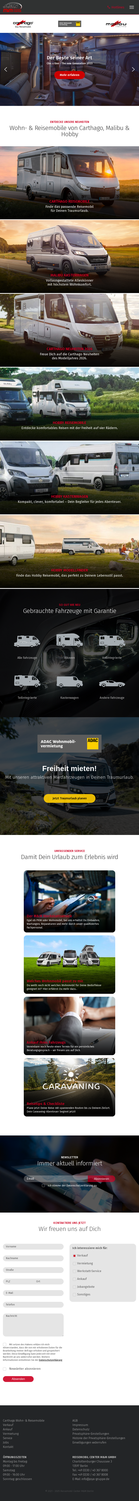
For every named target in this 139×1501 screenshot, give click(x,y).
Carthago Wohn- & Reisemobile (23, 1420)
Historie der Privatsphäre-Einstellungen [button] (98, 1438)
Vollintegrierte (112, 642)
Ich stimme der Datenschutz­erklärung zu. (72, 1185)
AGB (75, 1420)
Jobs (6, 1442)
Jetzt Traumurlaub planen (69, 798)
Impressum (80, 1425)
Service (7, 1438)
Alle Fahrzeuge (27, 642)
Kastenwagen (69, 682)
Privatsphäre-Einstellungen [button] (90, 1433)
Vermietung (10, 1433)
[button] (6, 69)
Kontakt (8, 1447)
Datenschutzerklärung (50, 1360)
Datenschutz (80, 1429)
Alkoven (69, 642)
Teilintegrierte (27, 682)
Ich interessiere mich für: (89, 1248)
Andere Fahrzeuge (112, 682)
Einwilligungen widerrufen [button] (89, 1442)
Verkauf (8, 1425)
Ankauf (7, 1429)
